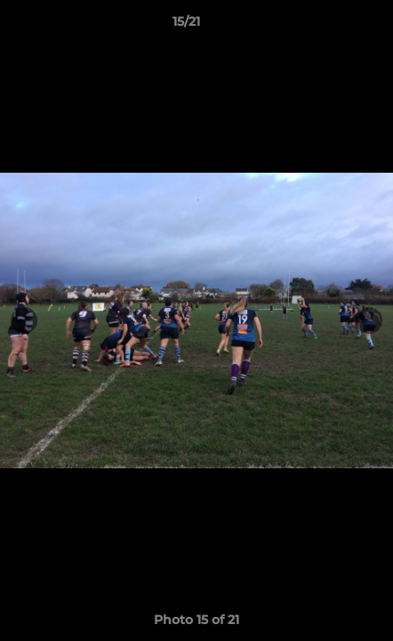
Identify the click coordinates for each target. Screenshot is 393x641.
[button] (329, 26)
